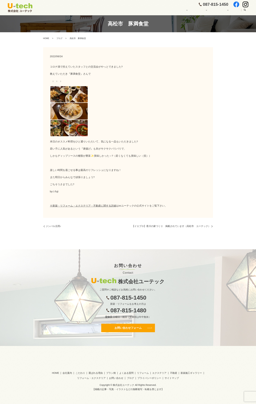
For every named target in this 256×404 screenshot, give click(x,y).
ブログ (234, 11)
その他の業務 (192, 11)
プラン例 (111, 373)
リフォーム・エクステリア (91, 378)
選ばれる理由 (96, 373)
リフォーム (143, 373)
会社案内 (142, 11)
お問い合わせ (116, 378)
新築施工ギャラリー (191, 373)
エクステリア (159, 373)
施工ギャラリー (214, 11)
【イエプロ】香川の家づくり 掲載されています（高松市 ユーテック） (171, 226)
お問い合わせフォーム (128, 327)
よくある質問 (126, 373)
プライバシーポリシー (149, 378)
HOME (126, 11)
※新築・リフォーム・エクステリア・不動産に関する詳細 (83, 205)
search (244, 11)
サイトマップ (172, 378)
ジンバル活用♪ (53, 226)
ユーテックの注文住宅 (166, 11)
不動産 (173, 373)
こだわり (80, 373)
